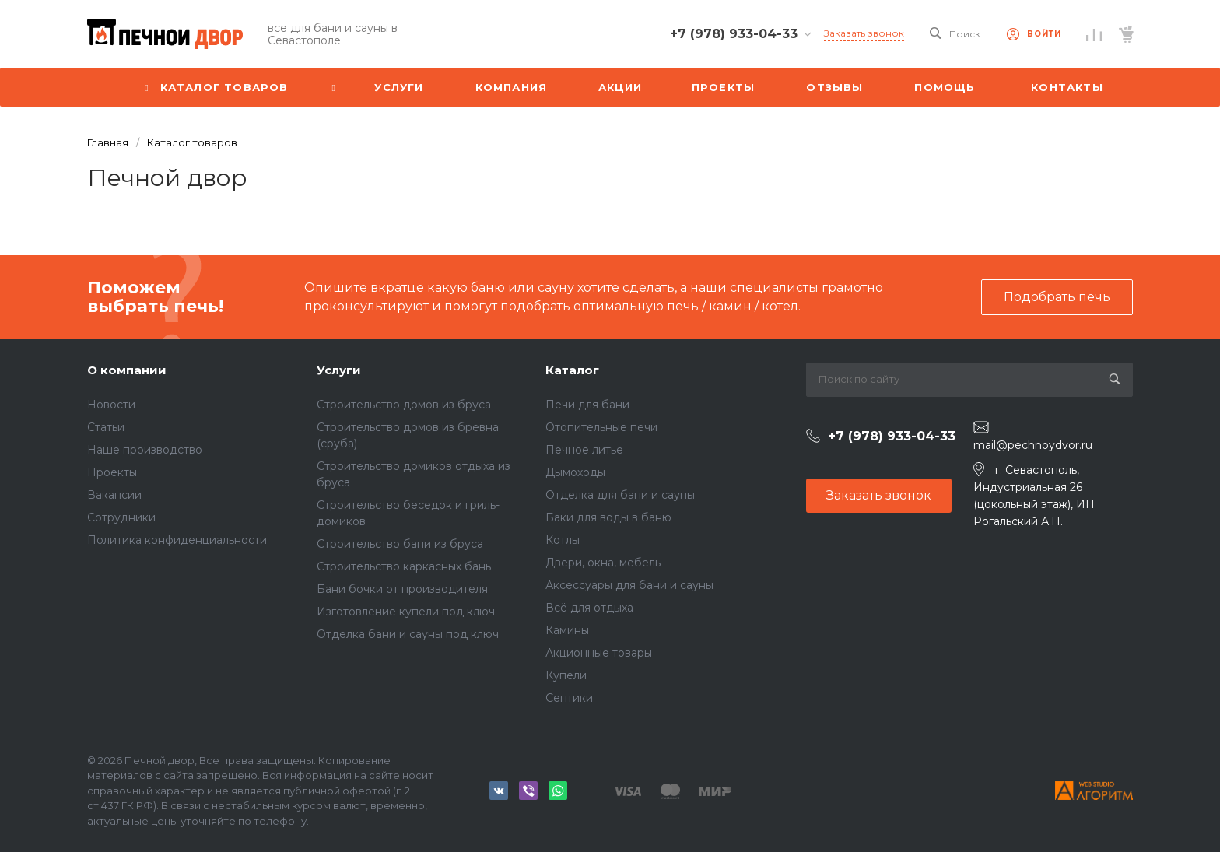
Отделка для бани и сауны (620, 495)
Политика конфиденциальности (177, 540)
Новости (111, 405)
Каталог (572, 370)
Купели (566, 675)
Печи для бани (587, 405)
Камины (567, 630)
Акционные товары (598, 653)
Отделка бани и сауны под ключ (408, 634)
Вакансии (114, 495)
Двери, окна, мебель (603, 563)
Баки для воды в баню (608, 517)
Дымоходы (575, 472)
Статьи (105, 427)
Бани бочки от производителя (402, 589)
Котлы (562, 540)
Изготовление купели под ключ (406, 612)
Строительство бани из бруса (400, 544)
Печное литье (584, 450)
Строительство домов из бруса (404, 405)
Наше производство (144, 450)
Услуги (339, 370)
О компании (127, 370)
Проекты (112, 472)
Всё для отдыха (589, 608)
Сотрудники (121, 517)
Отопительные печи (601, 427)
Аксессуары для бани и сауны (629, 585)
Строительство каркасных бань (404, 566)
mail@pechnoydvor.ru (1032, 445)
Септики (569, 698)
